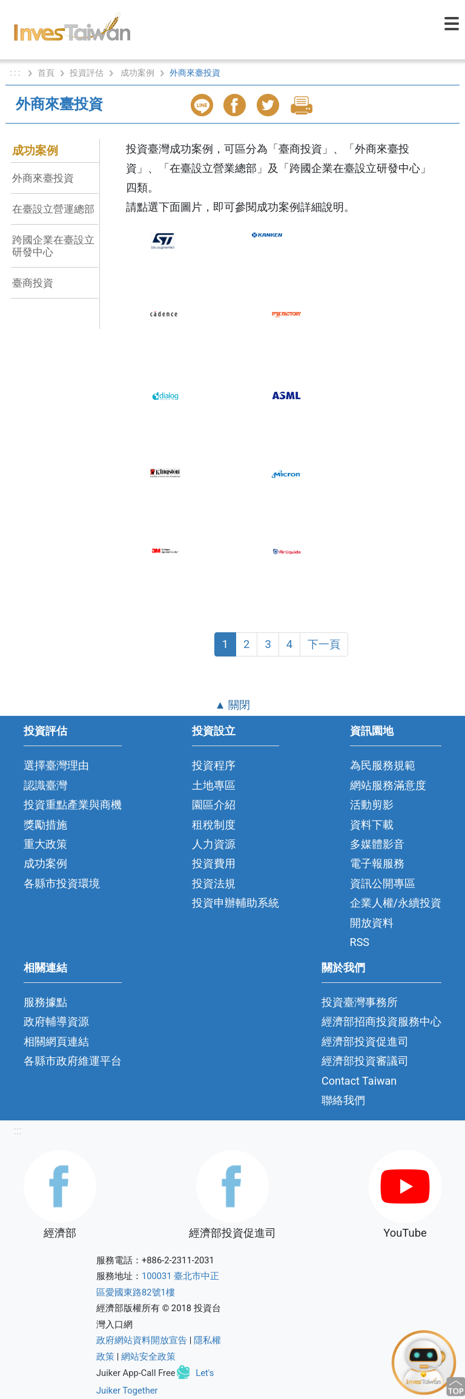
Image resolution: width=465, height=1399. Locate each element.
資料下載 (372, 824)
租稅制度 (214, 824)
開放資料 (372, 922)
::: (17, 1130)
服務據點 (45, 1002)
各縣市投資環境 (62, 883)
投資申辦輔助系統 (235, 902)
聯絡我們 (343, 1100)
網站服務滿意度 (388, 785)
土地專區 (214, 785)
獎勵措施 (45, 824)
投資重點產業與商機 (73, 804)
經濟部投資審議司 (365, 1060)
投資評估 (87, 73)
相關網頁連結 (56, 1041)
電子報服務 (377, 863)
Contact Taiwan (359, 1080)
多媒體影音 (377, 844)
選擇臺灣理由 (56, 765)
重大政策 (45, 844)
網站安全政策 (148, 1356)
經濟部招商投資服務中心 (381, 1021)
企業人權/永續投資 (395, 902)
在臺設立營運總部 (53, 209)
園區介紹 (214, 804)
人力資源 (214, 844)
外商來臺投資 (43, 178)
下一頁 (324, 644)
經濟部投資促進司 (365, 1041)
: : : (16, 73)
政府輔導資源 (56, 1021)
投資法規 (214, 883)
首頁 (46, 73)
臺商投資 (32, 283)
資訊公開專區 (382, 883)
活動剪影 (372, 804)
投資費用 (214, 863)
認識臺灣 (45, 785)
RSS (360, 942)
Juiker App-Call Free (136, 1373)
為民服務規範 (382, 765)
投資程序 (214, 765)
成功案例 (137, 73)
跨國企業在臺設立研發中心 (53, 246)
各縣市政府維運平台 (73, 1060)
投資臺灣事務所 (360, 1002)
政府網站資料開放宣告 (141, 1340)
